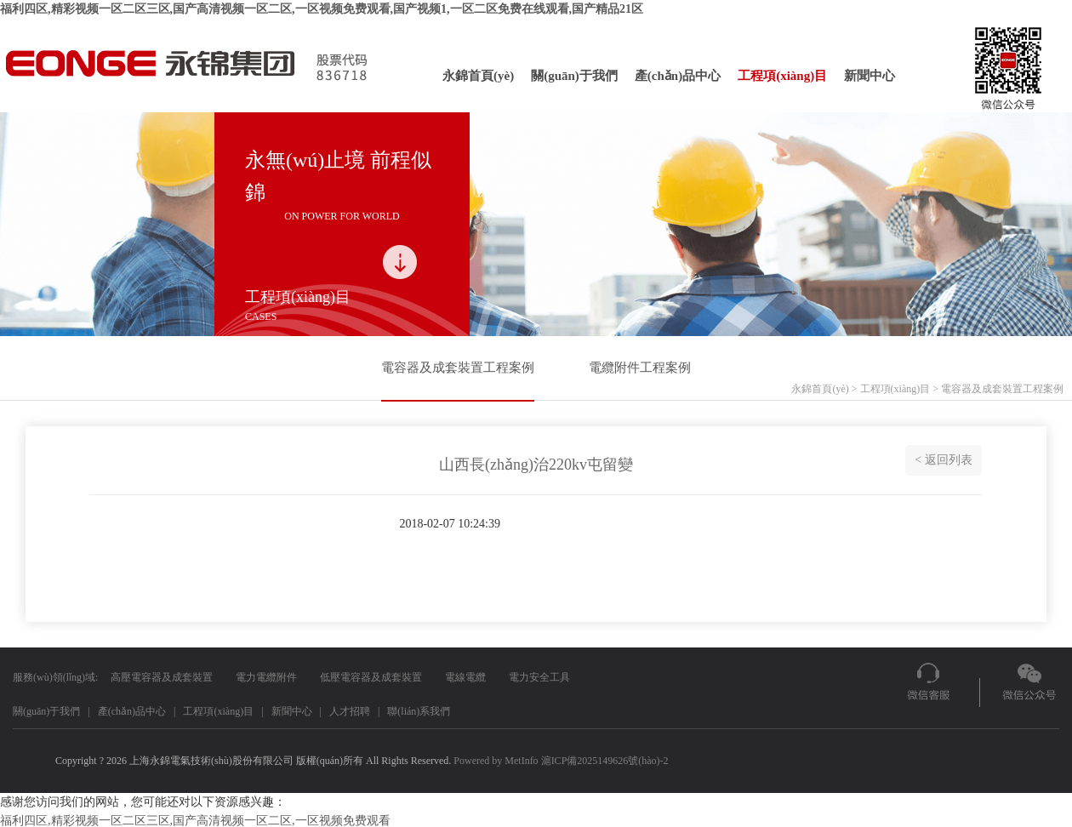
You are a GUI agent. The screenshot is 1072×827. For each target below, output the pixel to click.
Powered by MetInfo (495, 761)
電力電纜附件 (266, 677)
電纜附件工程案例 (640, 367)
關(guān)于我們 (574, 76)
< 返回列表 (943, 459)
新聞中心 (869, 76)
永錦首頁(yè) (478, 76)
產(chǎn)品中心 (678, 76)
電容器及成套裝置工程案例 (457, 367)
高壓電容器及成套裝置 (162, 677)
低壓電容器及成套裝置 (371, 677)
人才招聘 (349, 711)
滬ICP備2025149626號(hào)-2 (605, 761)
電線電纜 (465, 677)
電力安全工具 (539, 677)
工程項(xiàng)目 (782, 76)
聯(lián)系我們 (418, 711)
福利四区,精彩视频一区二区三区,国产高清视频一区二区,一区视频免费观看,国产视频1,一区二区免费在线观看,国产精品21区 (321, 9)
